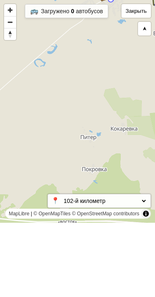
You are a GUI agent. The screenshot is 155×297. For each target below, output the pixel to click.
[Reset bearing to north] (10, 34)
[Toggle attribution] (146, 214)
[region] (77, 111)
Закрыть (136, 11)
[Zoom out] (10, 22)
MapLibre (19, 214)
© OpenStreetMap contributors (105, 214)
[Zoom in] (10, 10)
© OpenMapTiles (52, 214)
